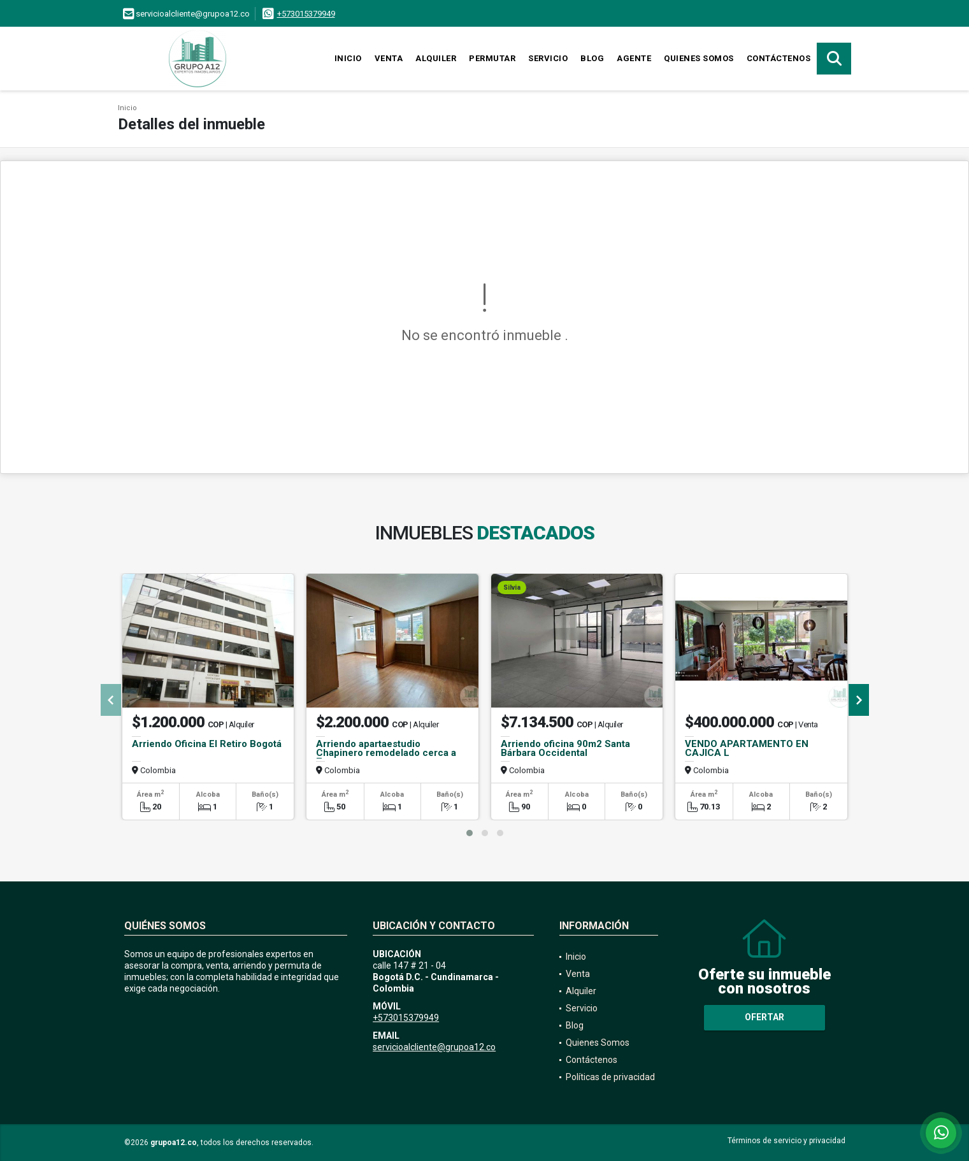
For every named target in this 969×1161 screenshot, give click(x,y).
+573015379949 (306, 13)
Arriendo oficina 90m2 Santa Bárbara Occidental (565, 748)
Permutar (492, 58)
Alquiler (435, 58)
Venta (389, 58)
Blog (592, 58)
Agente (634, 58)
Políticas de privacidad (610, 1077)
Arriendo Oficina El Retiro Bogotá (207, 744)
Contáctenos (779, 58)
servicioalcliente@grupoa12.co (434, 1047)
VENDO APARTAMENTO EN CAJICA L (746, 748)
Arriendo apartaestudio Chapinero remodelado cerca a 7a (386, 752)
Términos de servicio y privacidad (786, 1140)
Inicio (348, 58)
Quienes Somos (699, 58)
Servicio (548, 58)
